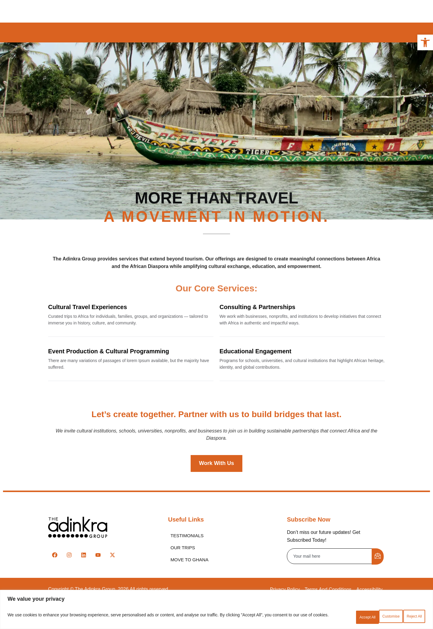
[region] (216, 611)
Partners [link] (245, 11)
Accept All (407, 616)
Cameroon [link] (199, 32)
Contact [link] (276, 11)
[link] (425, 42)
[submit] (378, 584)
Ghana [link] (167, 32)
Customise (331, 616)
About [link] (162, 11)
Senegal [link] (263, 32)
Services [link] (212, 11)
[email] (329, 584)
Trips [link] (185, 11)
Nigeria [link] (232, 32)
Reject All (369, 616)
